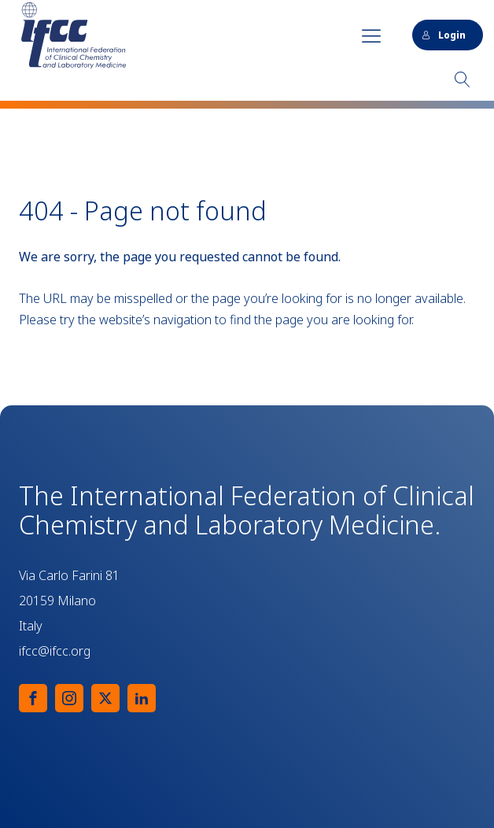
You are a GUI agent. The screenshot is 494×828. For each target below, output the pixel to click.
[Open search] (462, 79)
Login (444, 35)
